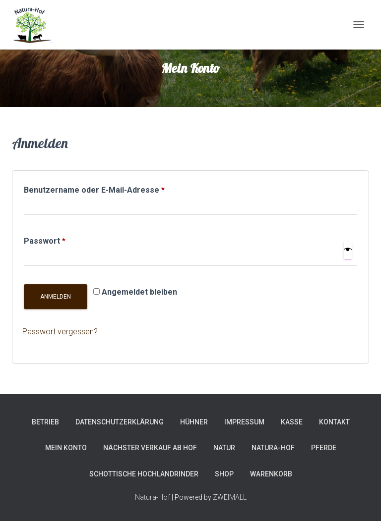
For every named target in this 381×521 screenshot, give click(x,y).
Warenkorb (271, 474)
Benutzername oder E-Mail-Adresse (117, 188)
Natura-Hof (273, 448)
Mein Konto (66, 448)
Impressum (244, 422)
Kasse (292, 422)
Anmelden (55, 296)
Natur (224, 448)
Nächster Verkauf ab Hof (150, 448)
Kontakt (334, 422)
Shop (224, 474)
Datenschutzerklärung (119, 422)
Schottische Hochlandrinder (143, 474)
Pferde (323, 448)
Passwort (67, 239)
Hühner (194, 422)
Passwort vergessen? (60, 331)
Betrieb (45, 422)
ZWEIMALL (230, 497)
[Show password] (348, 250)
